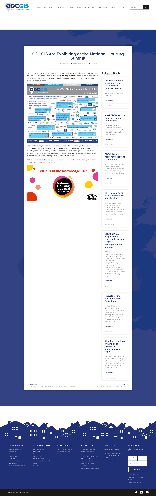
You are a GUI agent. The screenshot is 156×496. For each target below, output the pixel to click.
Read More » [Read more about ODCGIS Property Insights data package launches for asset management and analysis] (109, 281)
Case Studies (102, 7)
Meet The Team (49, 7)
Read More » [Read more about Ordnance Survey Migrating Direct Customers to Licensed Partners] (109, 100)
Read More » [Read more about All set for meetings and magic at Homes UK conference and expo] (109, 372)
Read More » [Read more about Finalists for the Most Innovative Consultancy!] (109, 326)
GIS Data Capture (16, 445)
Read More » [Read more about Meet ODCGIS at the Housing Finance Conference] (109, 139)
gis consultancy (88, 445)
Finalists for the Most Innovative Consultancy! (113, 298)
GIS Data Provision (64, 445)
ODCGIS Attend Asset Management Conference (115, 157)
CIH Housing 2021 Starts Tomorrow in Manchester (114, 195)
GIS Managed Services (42, 445)
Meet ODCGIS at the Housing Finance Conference (115, 118)
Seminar (114, 7)
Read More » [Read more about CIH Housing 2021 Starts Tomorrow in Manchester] (109, 219)
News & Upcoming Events (85, 7)
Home (39, 7)
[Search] (146, 7)
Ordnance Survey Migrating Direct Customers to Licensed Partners (114, 84)
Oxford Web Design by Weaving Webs (19, 492)
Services (61, 7)
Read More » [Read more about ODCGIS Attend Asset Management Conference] (109, 178)
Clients (71, 7)
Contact (123, 7)
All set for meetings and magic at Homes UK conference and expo (115, 346)
